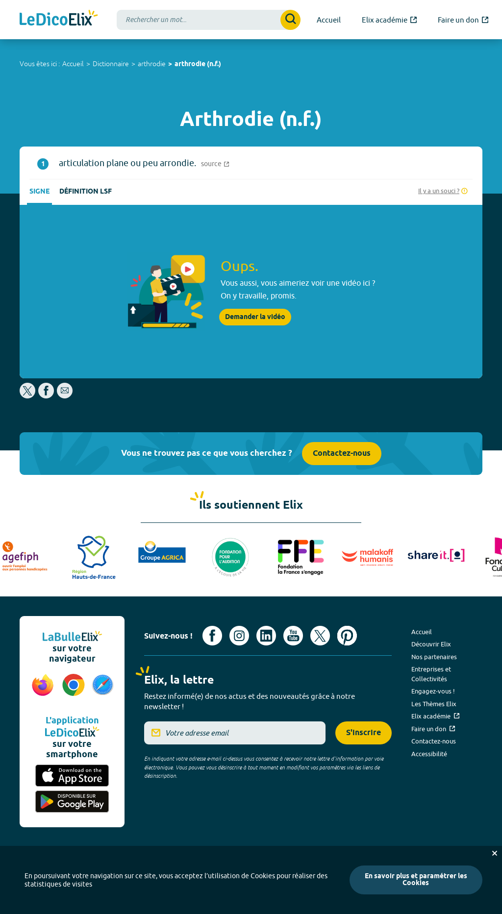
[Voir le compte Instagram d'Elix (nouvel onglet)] (239, 635)
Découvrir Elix (431, 644)
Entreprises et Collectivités (431, 674)
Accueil (73, 64)
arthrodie (152, 64)
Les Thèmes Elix (433, 704)
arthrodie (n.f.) (198, 64)
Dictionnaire (111, 64)
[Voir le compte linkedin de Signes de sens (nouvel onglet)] (266, 635)
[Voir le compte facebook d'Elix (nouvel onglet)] (212, 635)
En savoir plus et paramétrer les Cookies (416, 880)
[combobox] (209, 20)
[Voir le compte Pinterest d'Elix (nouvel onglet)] (347, 635)
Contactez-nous (342, 453)
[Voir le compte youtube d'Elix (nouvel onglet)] (293, 635)
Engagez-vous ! (433, 691)
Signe (39, 192)
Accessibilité (429, 754)
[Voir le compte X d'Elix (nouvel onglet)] (320, 635)
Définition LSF (85, 192)
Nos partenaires (434, 657)
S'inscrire (363, 733)
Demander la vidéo (255, 317)
